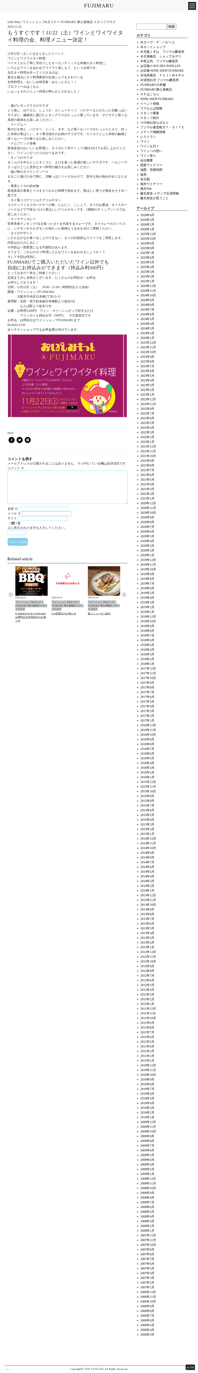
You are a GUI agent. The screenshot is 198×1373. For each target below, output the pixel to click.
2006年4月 (147, 1329)
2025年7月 (147, 252)
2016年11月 (148, 730)
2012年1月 (147, 1004)
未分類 (145, 179)
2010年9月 (147, 1079)
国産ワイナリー (151, 165)
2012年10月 (148, 961)
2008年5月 (147, 1211)
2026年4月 (147, 215)
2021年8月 (147, 465)
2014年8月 (147, 857)
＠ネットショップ (152, 47)
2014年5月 (147, 871)
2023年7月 (147, 366)
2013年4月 (147, 933)
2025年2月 (147, 276)
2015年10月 (148, 791)
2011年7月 (147, 1032)
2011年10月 (148, 1018)
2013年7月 (147, 919)
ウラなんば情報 (151, 108)
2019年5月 (147, 593)
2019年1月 (147, 611)
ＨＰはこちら (149, 94)
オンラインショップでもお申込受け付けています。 (43, 329)
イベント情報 (149, 103)
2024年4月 (147, 323)
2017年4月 (147, 706)
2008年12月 (148, 1178)
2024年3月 (147, 328)
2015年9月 (147, 796)
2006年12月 (148, 1292)
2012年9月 (147, 966)
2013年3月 (147, 937)
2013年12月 (148, 895)
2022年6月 (147, 418)
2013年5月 (147, 928)
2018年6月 (147, 640)
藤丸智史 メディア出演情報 (159, 193)
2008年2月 (147, 1226)
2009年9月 (147, 1136)
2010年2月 (147, 1112)
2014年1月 (147, 890)
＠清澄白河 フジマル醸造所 (159, 80)
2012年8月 (147, 970)
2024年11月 (148, 290)
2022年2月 (147, 437)
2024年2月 (147, 333)
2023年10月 (148, 352)
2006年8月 (147, 1311)
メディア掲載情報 (152, 132)
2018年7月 (147, 635)
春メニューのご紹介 (99, 613)
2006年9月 (147, 1306)
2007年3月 (147, 1278)
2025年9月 (147, 243)
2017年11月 (148, 673)
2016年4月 (147, 763)
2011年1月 (147, 1060)
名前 (12, 508)
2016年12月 (148, 725)
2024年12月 (148, 286)
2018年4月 (147, 649)
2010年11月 (148, 1070)
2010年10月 (148, 1074)
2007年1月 (147, 1287)
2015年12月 (148, 782)
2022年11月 (148, 404)
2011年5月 (147, 1041)
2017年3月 (147, 711)
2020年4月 (147, 541)
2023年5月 (147, 375)
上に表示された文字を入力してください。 (37, 527)
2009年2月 (147, 1169)
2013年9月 (147, 909)
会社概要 (146, 160)
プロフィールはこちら (23, 86)
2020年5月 (147, 536)
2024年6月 (147, 314)
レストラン (148, 136)
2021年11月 (148, 451)
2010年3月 (147, 1107)
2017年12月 (148, 668)
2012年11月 (148, 956)
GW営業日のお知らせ (64, 613)
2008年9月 (147, 1192)
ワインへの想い (151, 151)
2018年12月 (148, 616)
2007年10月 (148, 1244)
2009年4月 (147, 1159)
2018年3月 (147, 654)
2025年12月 (148, 234)
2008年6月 (147, 1207)
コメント (15, 468)
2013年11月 (148, 900)
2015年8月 (147, 800)
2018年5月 (147, 645)
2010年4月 (147, 1103)
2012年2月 (147, 999)
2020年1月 (147, 555)
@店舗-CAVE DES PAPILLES (160, 66)
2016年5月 (147, 758)
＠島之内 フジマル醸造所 (159, 61)
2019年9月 (147, 574)
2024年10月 (148, 295)
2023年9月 (147, 356)
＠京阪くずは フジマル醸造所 (162, 51)
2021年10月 (148, 456)
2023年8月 (147, 361)
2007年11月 (148, 1240)
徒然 (143, 174)
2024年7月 (147, 309)
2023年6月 (147, 371)
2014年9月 (147, 852)
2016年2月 (147, 772)
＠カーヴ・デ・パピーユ (157, 42)
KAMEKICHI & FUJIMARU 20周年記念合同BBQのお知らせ (30, 617)
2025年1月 (147, 281)
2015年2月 (147, 829)
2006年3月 (147, 1334)
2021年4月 (147, 484)
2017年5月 (147, 701)
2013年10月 (148, 904)
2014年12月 (148, 838)
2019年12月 (148, 560)
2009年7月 (147, 1145)
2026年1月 (147, 229)
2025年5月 (147, 262)
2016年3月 (147, 767)
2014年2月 (147, 885)
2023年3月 (147, 385)
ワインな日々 (149, 146)
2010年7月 (147, 1089)
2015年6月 (147, 810)
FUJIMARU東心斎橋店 (156, 89)
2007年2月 (147, 1282)
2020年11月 (148, 508)
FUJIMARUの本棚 (152, 84)
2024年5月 (147, 319)
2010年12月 (148, 1065)
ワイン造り (148, 155)
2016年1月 (147, 777)
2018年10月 (148, 621)
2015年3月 (147, 824)
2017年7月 (147, 692)
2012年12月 (148, 952)
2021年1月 (147, 498)
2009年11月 (148, 1126)
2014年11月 (148, 843)
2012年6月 (147, 980)
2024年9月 (147, 300)
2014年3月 (147, 881)
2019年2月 (147, 607)
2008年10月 (148, 1188)
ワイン (145, 141)
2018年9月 (147, 626)
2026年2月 (147, 224)
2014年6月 (147, 867)
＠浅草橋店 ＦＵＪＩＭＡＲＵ (162, 75)
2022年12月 (148, 399)
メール (14, 513)
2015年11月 (148, 786)
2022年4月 (147, 427)
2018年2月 (147, 659)
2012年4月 (147, 989)
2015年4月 (147, 819)
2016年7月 (147, 748)
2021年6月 (147, 474)
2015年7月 (147, 805)
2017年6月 (147, 697)
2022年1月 (147, 441)
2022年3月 (147, 432)
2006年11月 (148, 1296)
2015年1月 (147, 833)
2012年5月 (147, 985)
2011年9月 (147, 1022)
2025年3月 (147, 271)
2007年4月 (147, 1273)
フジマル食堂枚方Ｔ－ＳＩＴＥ (162, 127)
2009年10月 (148, 1131)
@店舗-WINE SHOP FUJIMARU (162, 70)
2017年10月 (148, 678)
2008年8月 (147, 1197)
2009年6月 (147, 1150)
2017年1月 (147, 720)
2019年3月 (147, 602)
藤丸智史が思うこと (154, 198)
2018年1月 (147, 663)
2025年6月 (147, 257)
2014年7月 (147, 862)
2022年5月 (147, 423)
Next (124, 594)
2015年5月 (147, 815)
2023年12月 (148, 342)
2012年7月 (147, 975)
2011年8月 (147, 1027)
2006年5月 (147, 1325)
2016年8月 (147, 744)
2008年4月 (147, 1216)
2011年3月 (147, 1051)
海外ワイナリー (151, 184)
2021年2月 (147, 493)
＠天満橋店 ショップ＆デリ (162, 56)
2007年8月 (147, 1254)
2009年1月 (147, 1174)
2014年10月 (148, 848)
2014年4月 (147, 876)
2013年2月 (147, 942)
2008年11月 (148, 1183)
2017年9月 (147, 682)
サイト (12, 518)
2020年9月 (147, 517)
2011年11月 (148, 1013)
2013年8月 (147, 914)
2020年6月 (147, 531)
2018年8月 (147, 630)
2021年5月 (147, 479)
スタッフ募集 (149, 113)
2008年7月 (147, 1202)
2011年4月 (147, 1046)
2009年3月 (147, 1164)
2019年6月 (147, 588)
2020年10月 (148, 512)
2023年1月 (147, 394)
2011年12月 (148, 1008)
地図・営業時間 (151, 169)
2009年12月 (148, 1122)
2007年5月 (147, 1268)
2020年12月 (148, 503)
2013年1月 (147, 947)
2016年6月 (147, 753)
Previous (10, 594)
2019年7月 (147, 583)
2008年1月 (147, 1230)
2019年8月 (147, 578)
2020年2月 (147, 550)
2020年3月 (147, 545)
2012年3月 (147, 994)
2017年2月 (147, 715)
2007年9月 (147, 1249)
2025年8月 (147, 248)
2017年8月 (147, 687)
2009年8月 (147, 1141)
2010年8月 (147, 1084)
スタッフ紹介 (149, 117)
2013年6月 (147, 923)
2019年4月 (147, 597)
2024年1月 (147, 338)
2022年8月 (147, 408)
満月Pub (146, 188)
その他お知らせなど (154, 122)
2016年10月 (148, 734)
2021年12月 (148, 446)
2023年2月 (147, 389)
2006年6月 (147, 1320)
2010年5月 (147, 1098)
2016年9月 (147, 739)
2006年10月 (148, 1301)
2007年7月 (147, 1259)
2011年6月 (147, 1037)
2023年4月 (147, 380)
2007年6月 (147, 1263)
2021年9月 (147, 460)
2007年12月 (148, 1235)
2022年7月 (147, 413)
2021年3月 (147, 489)
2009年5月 (147, 1155)
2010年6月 (147, 1093)
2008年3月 (147, 1221)
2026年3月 (147, 219)
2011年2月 (147, 1056)
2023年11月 (148, 347)
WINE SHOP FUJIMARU (157, 99)
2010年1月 (147, 1117)
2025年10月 (148, 238)
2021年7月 (147, 470)
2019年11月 (148, 564)
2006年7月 (147, 1315)
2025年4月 (147, 267)
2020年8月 (147, 522)
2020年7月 (147, 526)
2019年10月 (148, 569)
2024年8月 (147, 304)
